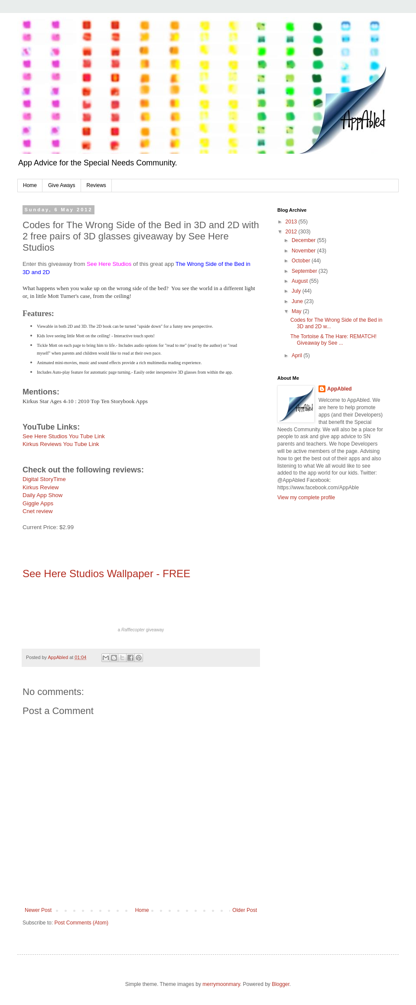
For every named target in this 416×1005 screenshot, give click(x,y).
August (300, 281)
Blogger (280, 984)
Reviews (96, 185)
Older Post (244, 910)
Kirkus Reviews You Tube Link (61, 444)
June (298, 301)
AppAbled (339, 389)
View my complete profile (306, 497)
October (302, 261)
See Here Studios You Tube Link (64, 436)
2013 (292, 222)
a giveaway (141, 629)
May (297, 311)
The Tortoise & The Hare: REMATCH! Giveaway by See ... (333, 339)
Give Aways (61, 185)
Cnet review (38, 511)
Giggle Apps (38, 503)
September (305, 271)
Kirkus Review (41, 487)
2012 (292, 232)
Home (30, 185)
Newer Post (38, 910)
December (304, 240)
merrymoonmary (221, 984)
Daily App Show (42, 495)
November (304, 251)
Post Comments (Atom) (81, 923)
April (297, 355)
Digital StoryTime (44, 479)
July (297, 291)
